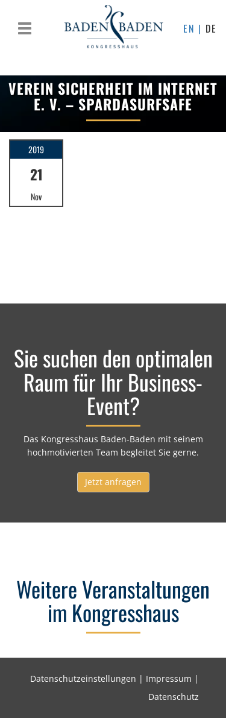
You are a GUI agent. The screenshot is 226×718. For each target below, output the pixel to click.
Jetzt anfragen (113, 482)
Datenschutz (173, 696)
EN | (194, 28)
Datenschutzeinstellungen (83, 678)
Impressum (169, 678)
